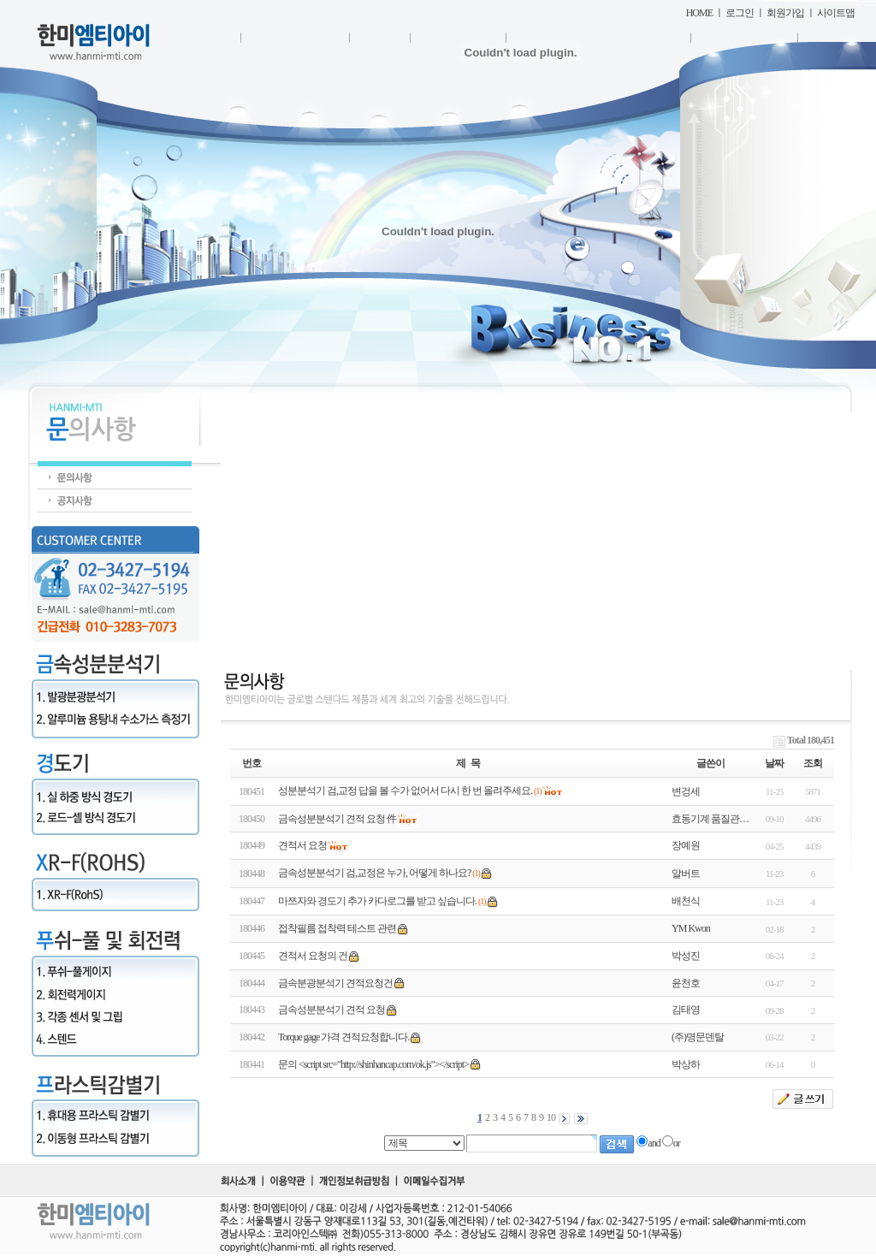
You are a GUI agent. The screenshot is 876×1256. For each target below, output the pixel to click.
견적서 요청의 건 (312, 956)
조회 (812, 763)
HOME (699, 13)
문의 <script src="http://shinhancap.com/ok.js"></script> (373, 1064)
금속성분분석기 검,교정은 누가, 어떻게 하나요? (374, 873)
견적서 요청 (302, 845)
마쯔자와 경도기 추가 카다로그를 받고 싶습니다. (377, 901)
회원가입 (785, 13)
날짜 (774, 763)
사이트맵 (836, 13)
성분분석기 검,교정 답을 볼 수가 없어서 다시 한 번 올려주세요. (405, 791)
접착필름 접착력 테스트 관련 (337, 928)
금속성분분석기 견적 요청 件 (337, 819)
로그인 (739, 13)
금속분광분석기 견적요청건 (335, 983)
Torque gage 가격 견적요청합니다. (343, 1037)
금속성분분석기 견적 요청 (331, 1010)
